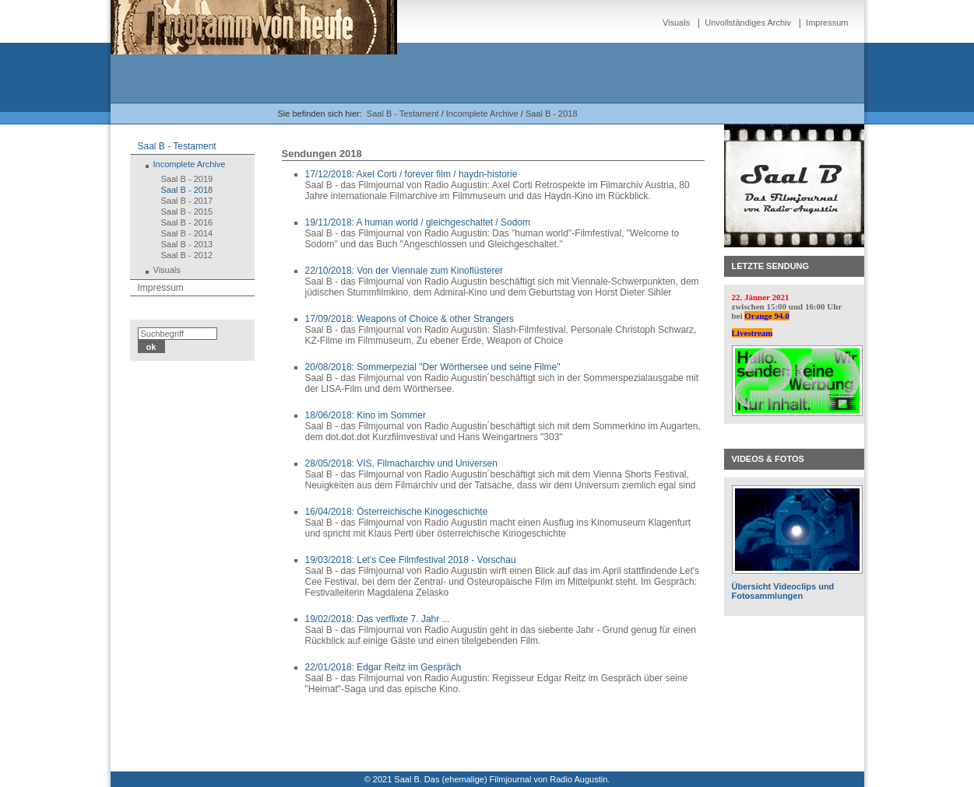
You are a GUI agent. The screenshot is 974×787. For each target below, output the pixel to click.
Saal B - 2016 (187, 222)
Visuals (676, 22)
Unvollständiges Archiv (748, 22)
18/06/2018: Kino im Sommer (365, 415)
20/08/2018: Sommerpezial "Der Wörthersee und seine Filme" (433, 367)
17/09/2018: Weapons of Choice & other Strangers (410, 318)
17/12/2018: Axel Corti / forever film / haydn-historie (411, 174)
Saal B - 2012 (187, 255)
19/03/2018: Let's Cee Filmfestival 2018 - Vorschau (410, 559)
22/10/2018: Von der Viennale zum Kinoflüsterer (404, 270)
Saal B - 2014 (187, 233)
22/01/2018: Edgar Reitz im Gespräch (383, 667)
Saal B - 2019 (187, 179)
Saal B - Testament (403, 113)
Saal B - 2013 (187, 244)
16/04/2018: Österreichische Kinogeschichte (396, 511)
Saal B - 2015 (187, 211)
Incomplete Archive (482, 113)
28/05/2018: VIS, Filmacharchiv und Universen (401, 463)
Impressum (827, 22)
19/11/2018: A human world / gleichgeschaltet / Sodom (418, 222)
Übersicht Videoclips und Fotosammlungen (783, 591)
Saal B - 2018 (552, 113)
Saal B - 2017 (187, 200)
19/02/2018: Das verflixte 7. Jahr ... (377, 619)
